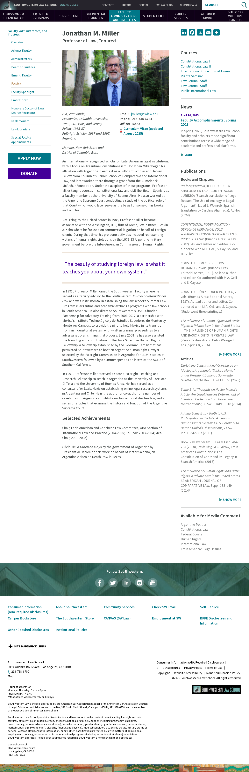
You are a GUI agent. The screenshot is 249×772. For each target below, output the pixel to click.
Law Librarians (21, 129)
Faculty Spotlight (22, 92)
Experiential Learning (95, 16)
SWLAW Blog (164, 5)
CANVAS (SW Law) (117, 618)
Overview (17, 42)
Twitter (113, 582)
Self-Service (209, 607)
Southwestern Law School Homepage (216, 689)
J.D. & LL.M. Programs (40, 16)
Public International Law (198, 90)
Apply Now (29, 158)
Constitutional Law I (195, 61)
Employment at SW (166, 618)
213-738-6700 (20, 671)
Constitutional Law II (196, 66)
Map (10, 676)
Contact (108, 5)
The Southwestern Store (75, 618)
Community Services (119, 607)
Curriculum (68, 16)
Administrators (21, 59)
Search (211, 5)
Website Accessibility (188, 673)
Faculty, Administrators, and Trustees (125, 16)
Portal (144, 5)
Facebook (99, 582)
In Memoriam (20, 121)
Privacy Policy (193, 668)
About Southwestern (72, 607)
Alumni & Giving (208, 16)
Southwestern (46, 5)
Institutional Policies (71, 629)
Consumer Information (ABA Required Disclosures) (190, 662)
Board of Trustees (23, 67)
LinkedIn (126, 582)
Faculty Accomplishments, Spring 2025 (208, 122)
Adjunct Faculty (21, 50)
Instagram (139, 582)
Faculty (16, 83)
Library (126, 5)
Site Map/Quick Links (30, 646)
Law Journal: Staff (194, 81)
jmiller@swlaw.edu (144, 114)
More (188, 155)
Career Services (181, 16)
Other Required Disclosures (28, 629)
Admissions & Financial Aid (14, 16)
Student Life (154, 16)
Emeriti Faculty (21, 75)
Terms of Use (213, 668)
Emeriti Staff (19, 100)
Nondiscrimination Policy (223, 673)
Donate (29, 173)
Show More (232, 354)
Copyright (163, 673)
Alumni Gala (188, 5)
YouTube (152, 582)
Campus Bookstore (22, 618)
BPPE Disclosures (168, 668)
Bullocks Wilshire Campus (235, 16)
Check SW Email (164, 607)
